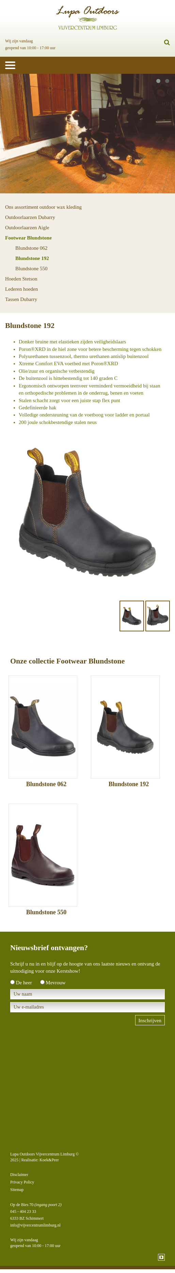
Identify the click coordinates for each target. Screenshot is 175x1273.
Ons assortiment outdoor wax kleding (43, 207)
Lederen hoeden (21, 289)
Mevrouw (55, 982)
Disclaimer (19, 1174)
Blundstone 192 (32, 258)
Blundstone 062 (31, 248)
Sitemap (16, 1189)
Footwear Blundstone (28, 238)
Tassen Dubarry (21, 299)
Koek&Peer (49, 1160)
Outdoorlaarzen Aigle (27, 227)
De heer (24, 982)
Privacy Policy (22, 1182)
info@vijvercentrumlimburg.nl (35, 1225)
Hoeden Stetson (21, 279)
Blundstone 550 (31, 268)
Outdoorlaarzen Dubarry (30, 217)
